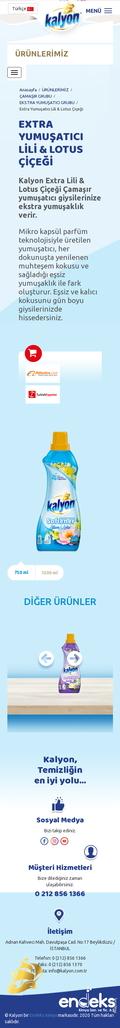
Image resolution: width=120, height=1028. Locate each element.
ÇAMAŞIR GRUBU (36, 96)
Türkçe (23, 8)
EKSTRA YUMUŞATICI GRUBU (47, 102)
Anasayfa (28, 89)
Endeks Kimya (43, 1015)
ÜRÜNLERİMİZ (55, 89)
